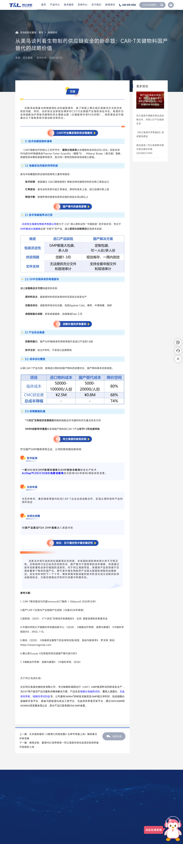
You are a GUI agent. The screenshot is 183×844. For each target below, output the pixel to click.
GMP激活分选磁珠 (30, 228)
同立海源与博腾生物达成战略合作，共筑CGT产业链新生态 (150, 119)
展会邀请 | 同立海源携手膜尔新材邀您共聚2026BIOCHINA (150, 149)
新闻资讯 (110, 5)
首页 (43, 5)
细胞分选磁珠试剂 (90, 691)
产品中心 (55, 5)
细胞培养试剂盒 (41, 696)
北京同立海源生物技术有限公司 (39, 224)
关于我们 (96, 5)
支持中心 (82, 5)
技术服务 (69, 5)
